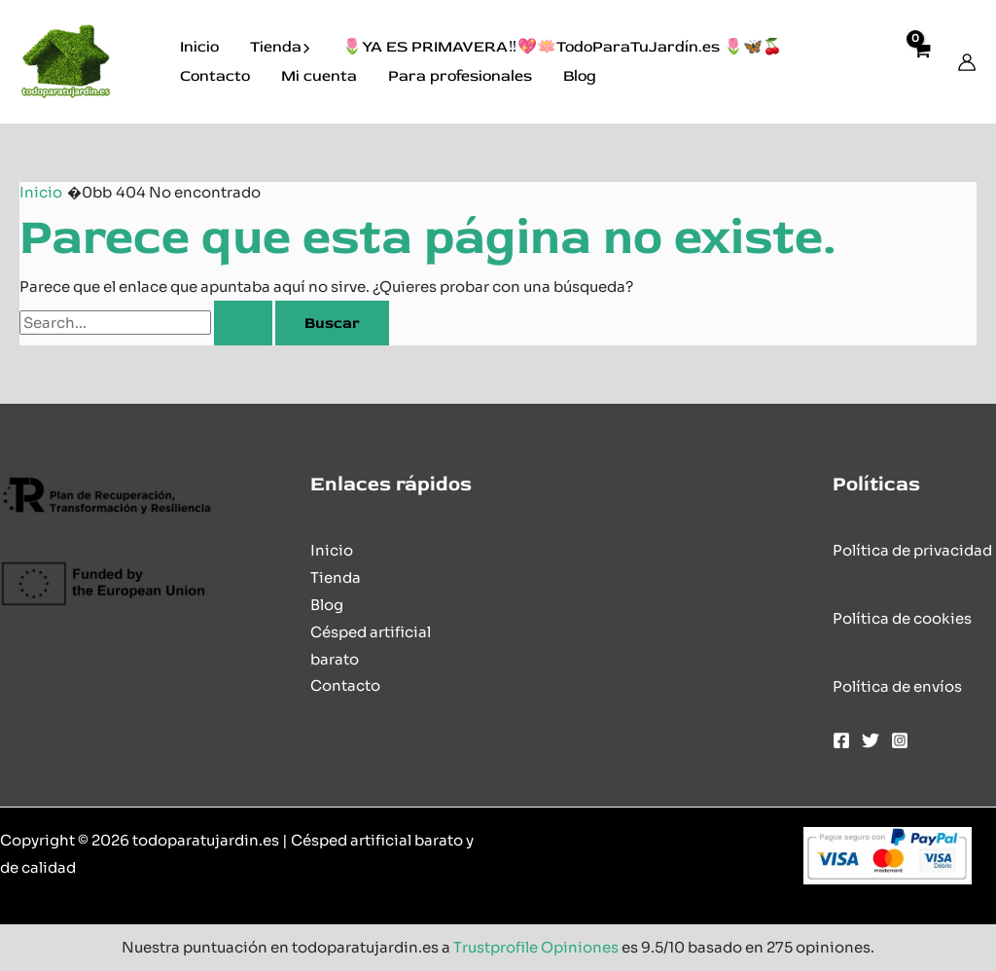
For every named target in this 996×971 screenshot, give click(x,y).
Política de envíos (897, 686)
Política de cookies (902, 618)
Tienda (280, 47)
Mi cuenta (319, 76)
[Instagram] (899, 740)
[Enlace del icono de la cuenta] (967, 62)
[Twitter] (870, 740)
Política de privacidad (912, 550)
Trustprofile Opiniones (536, 947)
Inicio (199, 46)
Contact (340, 685)
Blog (579, 76)
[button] (306, 47)
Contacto (215, 76)
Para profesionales (460, 76)
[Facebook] (841, 740)
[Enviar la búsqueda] (243, 323)
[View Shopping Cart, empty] (921, 62)
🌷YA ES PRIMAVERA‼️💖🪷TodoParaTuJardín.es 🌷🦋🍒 (561, 46)
